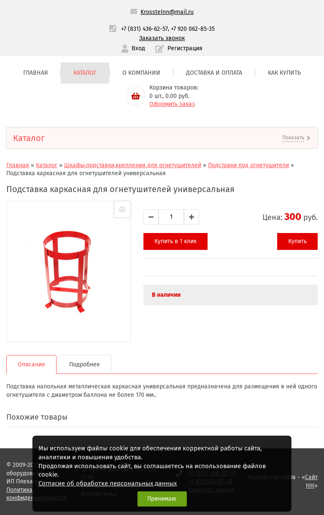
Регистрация (178, 49)
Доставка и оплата (214, 72)
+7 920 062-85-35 (193, 29)
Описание (31, 364)
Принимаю (161, 498)
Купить (297, 241)
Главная (35, 72)
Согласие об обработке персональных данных (107, 483)
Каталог (85, 72)
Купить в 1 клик (175, 241)
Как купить (284, 72)
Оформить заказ (172, 104)
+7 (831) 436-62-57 (144, 29)
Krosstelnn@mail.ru (167, 12)
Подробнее (84, 364)
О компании (141, 72)
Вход (133, 49)
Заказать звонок (162, 38)
